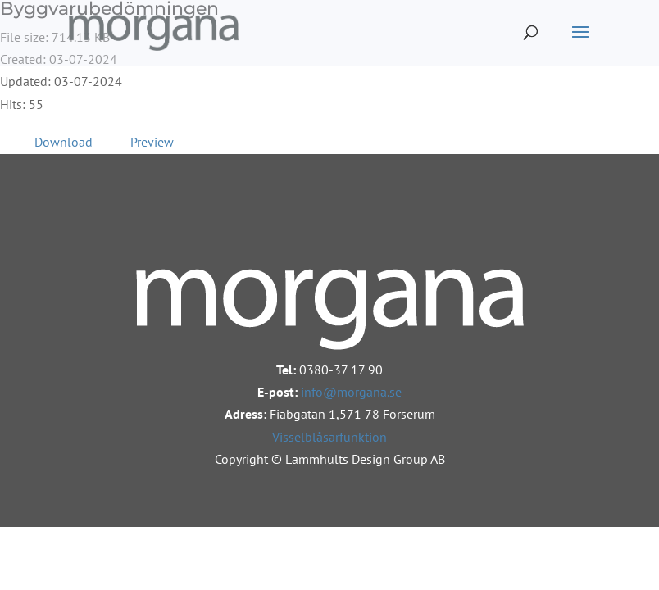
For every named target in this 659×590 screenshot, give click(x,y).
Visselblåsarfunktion (329, 437)
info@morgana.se (351, 392)
